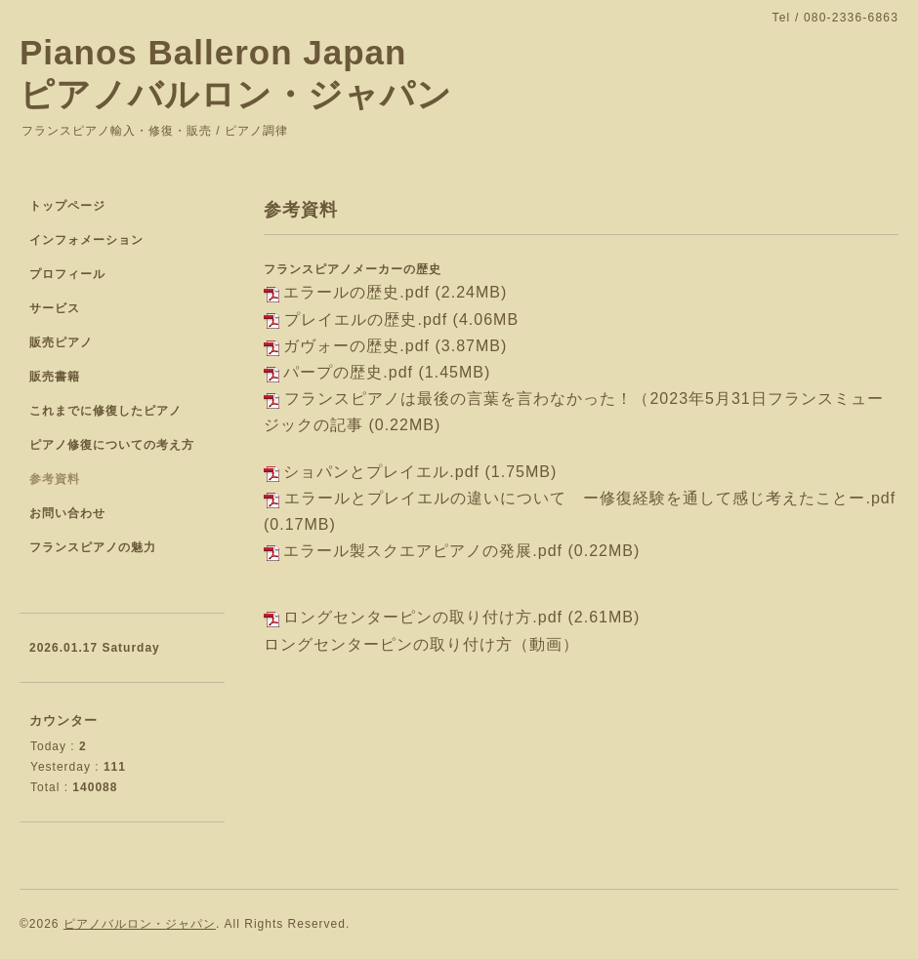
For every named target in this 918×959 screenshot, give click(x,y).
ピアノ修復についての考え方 (111, 445)
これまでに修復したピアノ (105, 411)
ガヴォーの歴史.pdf (356, 346)
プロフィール (67, 274)
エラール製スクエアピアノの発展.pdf (423, 550)
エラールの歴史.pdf (356, 292)
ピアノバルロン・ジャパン (139, 924)
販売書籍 (54, 376)
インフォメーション (86, 240)
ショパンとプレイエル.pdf (381, 471)
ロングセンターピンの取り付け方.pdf (423, 617)
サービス (54, 308)
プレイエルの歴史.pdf (365, 319)
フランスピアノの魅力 (92, 547)
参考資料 (54, 479)
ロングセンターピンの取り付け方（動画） (421, 644)
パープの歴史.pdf (348, 372)
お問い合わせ (67, 513)
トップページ (67, 206)
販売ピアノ (61, 342)
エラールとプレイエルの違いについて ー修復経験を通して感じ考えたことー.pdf (590, 498)
